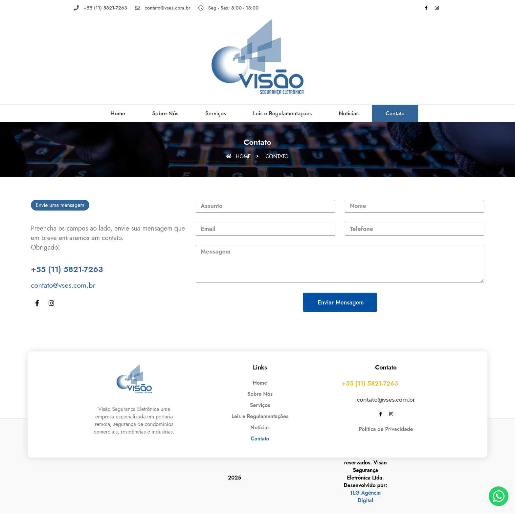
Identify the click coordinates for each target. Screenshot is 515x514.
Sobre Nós (165, 113)
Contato (395, 113)
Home (117, 113)
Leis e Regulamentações (282, 113)
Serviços (215, 113)
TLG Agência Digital (365, 496)
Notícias (349, 113)
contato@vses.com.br (63, 285)
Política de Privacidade (386, 429)
